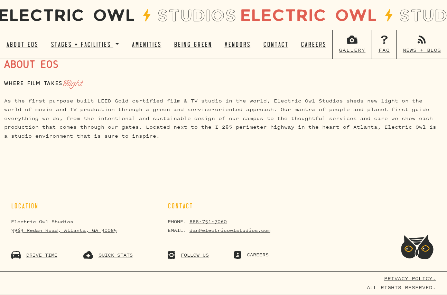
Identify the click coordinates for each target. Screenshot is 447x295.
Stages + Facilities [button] (82, 44)
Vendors (237, 44)
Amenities (146, 44)
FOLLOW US (188, 255)
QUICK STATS (108, 255)
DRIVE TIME (34, 255)
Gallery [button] (352, 50)
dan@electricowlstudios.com (229, 230)
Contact (275, 44)
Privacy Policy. (410, 278)
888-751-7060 (208, 221)
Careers (313, 44)
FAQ (384, 50)
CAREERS (251, 255)
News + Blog (422, 50)
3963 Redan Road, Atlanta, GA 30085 (64, 230)
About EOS (22, 44)
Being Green (193, 44)
